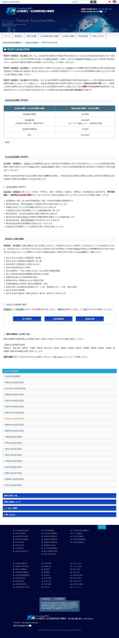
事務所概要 (73, 36)
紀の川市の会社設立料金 (15, 388)
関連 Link (47, 587)
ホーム (7, 36)
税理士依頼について (12, 502)
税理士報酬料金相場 (50, 551)
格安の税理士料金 (50, 554)
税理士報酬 (27, 36)
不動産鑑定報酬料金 (22, 572)
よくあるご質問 (10, 508)
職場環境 (47, 569)
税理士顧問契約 (27, 220)
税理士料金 (47, 581)
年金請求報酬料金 (78, 542)
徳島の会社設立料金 (13, 473)
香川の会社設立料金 (13, 485)
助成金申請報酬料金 (79, 539)
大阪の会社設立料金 (13, 437)
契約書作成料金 (20, 578)
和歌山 (32, 167)
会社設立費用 (11, 187)
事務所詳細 (47, 566)
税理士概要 (47, 563)
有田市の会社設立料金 (14, 406)
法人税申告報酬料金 (50, 533)
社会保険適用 (58, 319)
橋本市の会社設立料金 (14, 425)
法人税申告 (27, 319)
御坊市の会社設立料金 (14, 413)
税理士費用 (47, 578)
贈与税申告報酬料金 (22, 539)
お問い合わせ (86, 36)
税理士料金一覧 (10, 496)
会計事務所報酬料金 (50, 548)
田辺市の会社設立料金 (14, 419)
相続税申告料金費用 (22, 536)
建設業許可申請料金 (22, 566)
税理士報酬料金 (49, 530)
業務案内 (16, 36)
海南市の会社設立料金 (14, 394)
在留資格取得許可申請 (22, 587)
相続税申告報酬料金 (50, 539)
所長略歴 (47, 575)
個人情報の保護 (78, 584)
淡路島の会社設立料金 (14, 479)
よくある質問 (77, 566)
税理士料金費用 (20, 533)
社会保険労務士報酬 (43, 36)
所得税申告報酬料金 (50, 536)
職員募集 (47, 572)
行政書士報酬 (60, 36)
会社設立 (14, 68)
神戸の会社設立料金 (13, 449)
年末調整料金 (19, 548)
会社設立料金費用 (12, 100)
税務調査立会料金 (50, 545)
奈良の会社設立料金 (13, 467)
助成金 (88, 59)
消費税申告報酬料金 (50, 542)
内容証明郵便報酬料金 (22, 575)
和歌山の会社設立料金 (14, 382)
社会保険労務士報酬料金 (81, 530)
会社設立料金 (77, 581)
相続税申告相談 (78, 575)
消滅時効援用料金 (21, 584)
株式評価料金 (19, 542)
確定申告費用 (77, 578)
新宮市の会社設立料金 (14, 431)
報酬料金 (61, 309)
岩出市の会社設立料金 (14, 400)
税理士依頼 (76, 569)
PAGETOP (102, 527)
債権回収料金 (19, 581)
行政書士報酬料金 (21, 563)
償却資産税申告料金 (22, 551)
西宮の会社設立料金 (13, 455)
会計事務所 (82, 252)
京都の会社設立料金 (13, 461)
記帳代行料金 (19, 545)
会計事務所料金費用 (22, 530)
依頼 (85, 309)
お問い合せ (57, 357)
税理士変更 (76, 572)
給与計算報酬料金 (78, 536)
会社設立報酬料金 (21, 569)
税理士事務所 (51, 59)
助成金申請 (89, 319)
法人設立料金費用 (12, 157)
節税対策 (79, 59)
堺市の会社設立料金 (13, 443)
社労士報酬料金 (78, 533)
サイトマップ (77, 587)
